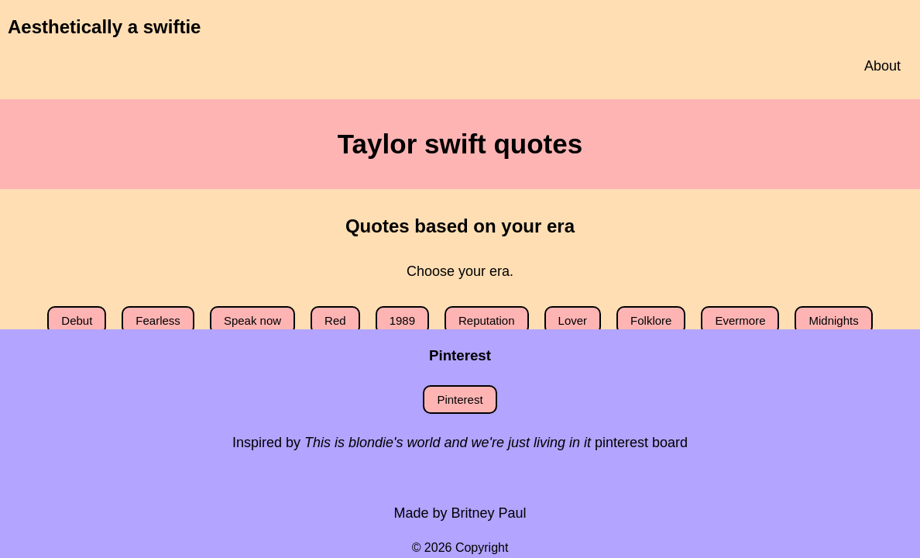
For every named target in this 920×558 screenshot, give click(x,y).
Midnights (833, 320)
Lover (573, 320)
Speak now (252, 320)
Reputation (486, 320)
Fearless (158, 320)
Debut (76, 320)
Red (335, 320)
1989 (402, 320)
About (882, 66)
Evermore (740, 320)
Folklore (650, 320)
